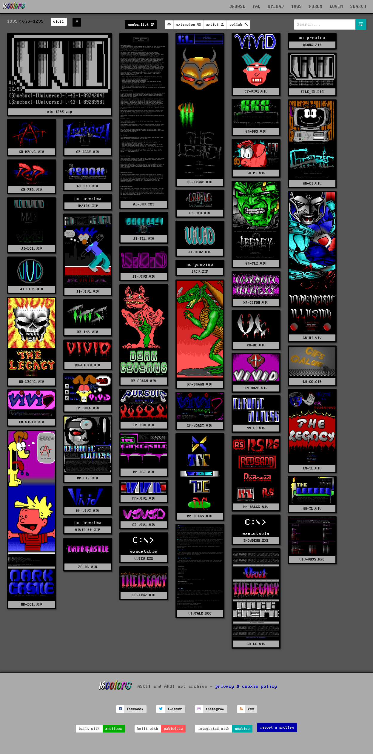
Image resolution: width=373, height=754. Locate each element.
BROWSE (237, 6)
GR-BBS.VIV (256, 131)
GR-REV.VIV (87, 186)
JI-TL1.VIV (143, 239)
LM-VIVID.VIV (31, 422)
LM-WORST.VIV (199, 426)
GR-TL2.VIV (256, 263)
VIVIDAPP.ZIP (87, 530)
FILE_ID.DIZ (312, 92)
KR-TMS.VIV (87, 332)
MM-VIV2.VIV (87, 511)
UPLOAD (276, 6)
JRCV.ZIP (200, 272)
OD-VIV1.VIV (143, 525)
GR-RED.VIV (31, 190)
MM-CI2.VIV (87, 478)
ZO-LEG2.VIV (143, 595)
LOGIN (336, 6)
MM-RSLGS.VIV (256, 507)
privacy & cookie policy (246, 686)
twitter (175, 709)
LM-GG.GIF (312, 382)
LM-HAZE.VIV (256, 388)
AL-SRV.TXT (143, 204)
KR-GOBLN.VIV (143, 381)
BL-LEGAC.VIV (199, 182)
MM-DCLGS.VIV (199, 516)
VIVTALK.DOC (200, 613)
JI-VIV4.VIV (31, 289)
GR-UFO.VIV (199, 213)
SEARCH (358, 6)
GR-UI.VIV (312, 338)
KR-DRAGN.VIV (199, 384)
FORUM (316, 6)
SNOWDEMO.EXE (256, 541)
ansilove (113, 729)
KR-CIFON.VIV (256, 303)
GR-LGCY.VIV (87, 152)
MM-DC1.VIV (31, 604)
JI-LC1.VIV (31, 249)
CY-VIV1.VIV (256, 91)
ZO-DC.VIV (87, 567)
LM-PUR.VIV (143, 425)
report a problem (277, 728)
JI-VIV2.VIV (200, 252)
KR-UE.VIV (256, 345)
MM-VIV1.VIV (143, 498)
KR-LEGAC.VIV (31, 382)
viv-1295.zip (59, 112)
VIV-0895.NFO (312, 559)
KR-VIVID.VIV (87, 365)
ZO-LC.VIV (256, 644)
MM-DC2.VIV (143, 472)
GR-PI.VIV (256, 173)
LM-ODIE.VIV (87, 408)
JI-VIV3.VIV (143, 277)
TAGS (296, 6)
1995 (12, 21)
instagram (215, 709)
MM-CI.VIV (256, 428)
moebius (242, 729)
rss (251, 709)
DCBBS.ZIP (312, 45)
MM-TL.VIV (312, 509)
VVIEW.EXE (144, 558)
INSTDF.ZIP (87, 206)
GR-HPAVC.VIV (31, 152)
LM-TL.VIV (312, 468)
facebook (135, 709)
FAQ (257, 6)
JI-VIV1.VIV (87, 292)
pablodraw (173, 729)
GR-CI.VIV (312, 183)
